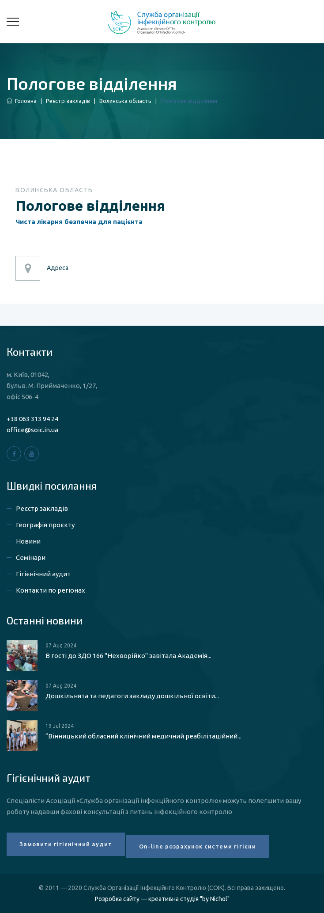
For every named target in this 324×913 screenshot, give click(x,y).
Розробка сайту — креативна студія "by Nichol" (162, 898)
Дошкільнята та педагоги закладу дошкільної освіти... (132, 696)
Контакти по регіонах (50, 590)
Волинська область (125, 101)
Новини (28, 541)
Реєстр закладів (68, 101)
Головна (22, 101)
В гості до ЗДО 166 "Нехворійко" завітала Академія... (128, 655)
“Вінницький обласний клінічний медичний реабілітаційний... (143, 736)
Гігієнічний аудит (43, 574)
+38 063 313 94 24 (32, 418)
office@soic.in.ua (32, 430)
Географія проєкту (45, 525)
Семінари (30, 557)
